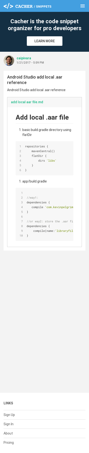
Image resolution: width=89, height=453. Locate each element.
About (8, 433)
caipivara (24, 58)
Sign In (9, 424)
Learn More (44, 41)
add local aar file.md (27, 102)
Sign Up (9, 415)
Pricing (9, 442)
